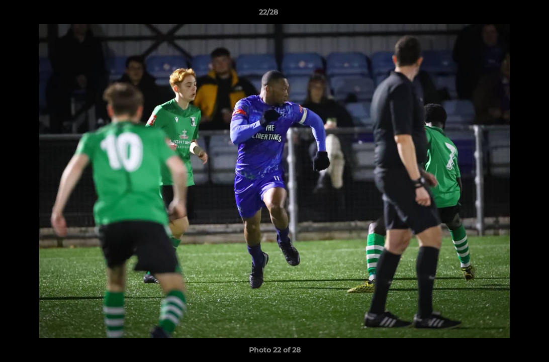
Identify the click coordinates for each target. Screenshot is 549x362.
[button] (507, 14)
